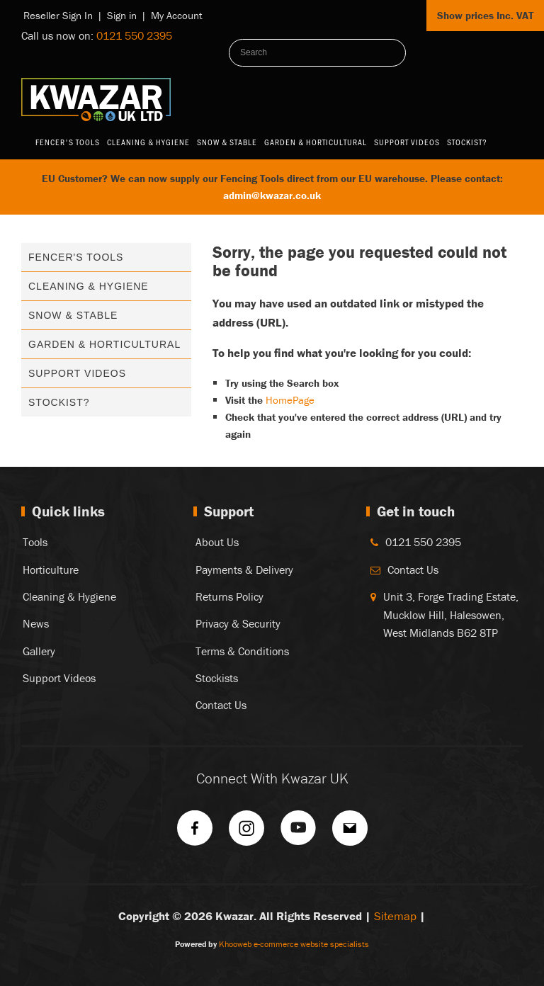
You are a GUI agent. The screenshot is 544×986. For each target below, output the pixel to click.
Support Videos (407, 141)
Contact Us (221, 705)
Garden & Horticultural (315, 141)
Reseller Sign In (58, 15)
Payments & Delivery (244, 569)
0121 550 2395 (134, 35)
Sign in (122, 15)
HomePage (290, 400)
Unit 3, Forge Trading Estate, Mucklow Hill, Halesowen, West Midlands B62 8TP (450, 614)
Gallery (39, 651)
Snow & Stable (227, 141)
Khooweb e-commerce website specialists (294, 944)
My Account (177, 15)
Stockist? (467, 141)
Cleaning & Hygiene (148, 141)
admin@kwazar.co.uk (272, 195)
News (36, 623)
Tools (35, 542)
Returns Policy (230, 596)
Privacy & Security (238, 623)
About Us (217, 542)
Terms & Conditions (242, 651)
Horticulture (51, 569)
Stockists (217, 678)
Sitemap (395, 916)
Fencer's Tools (67, 141)
